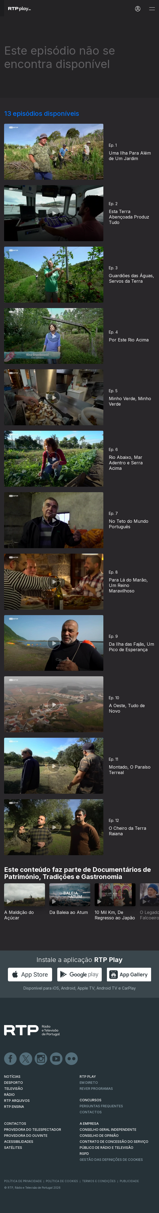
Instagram (41, 1059)
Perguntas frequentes (101, 1106)
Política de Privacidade (23, 1181)
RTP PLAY (88, 1077)
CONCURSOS (90, 1100)
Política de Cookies (62, 1181)
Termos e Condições (99, 1181)
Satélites (13, 1148)
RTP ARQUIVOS (17, 1101)
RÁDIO (9, 1095)
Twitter (25, 1059)
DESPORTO (13, 1083)
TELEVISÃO (13, 1089)
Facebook (10, 1059)
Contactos (91, 1112)
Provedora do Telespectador (32, 1130)
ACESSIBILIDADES (18, 1142)
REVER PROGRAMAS (96, 1089)
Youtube (56, 1059)
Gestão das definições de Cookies (111, 1160)
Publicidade (129, 1181)
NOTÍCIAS (12, 1077)
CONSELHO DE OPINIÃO (99, 1136)
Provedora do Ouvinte (25, 1136)
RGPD (84, 1154)
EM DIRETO (89, 1083)
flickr (71, 1059)
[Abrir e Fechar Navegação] (152, 9)
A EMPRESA (89, 1123)
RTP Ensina (14, 1107)
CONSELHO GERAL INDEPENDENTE (108, 1130)
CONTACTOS (15, 1123)
